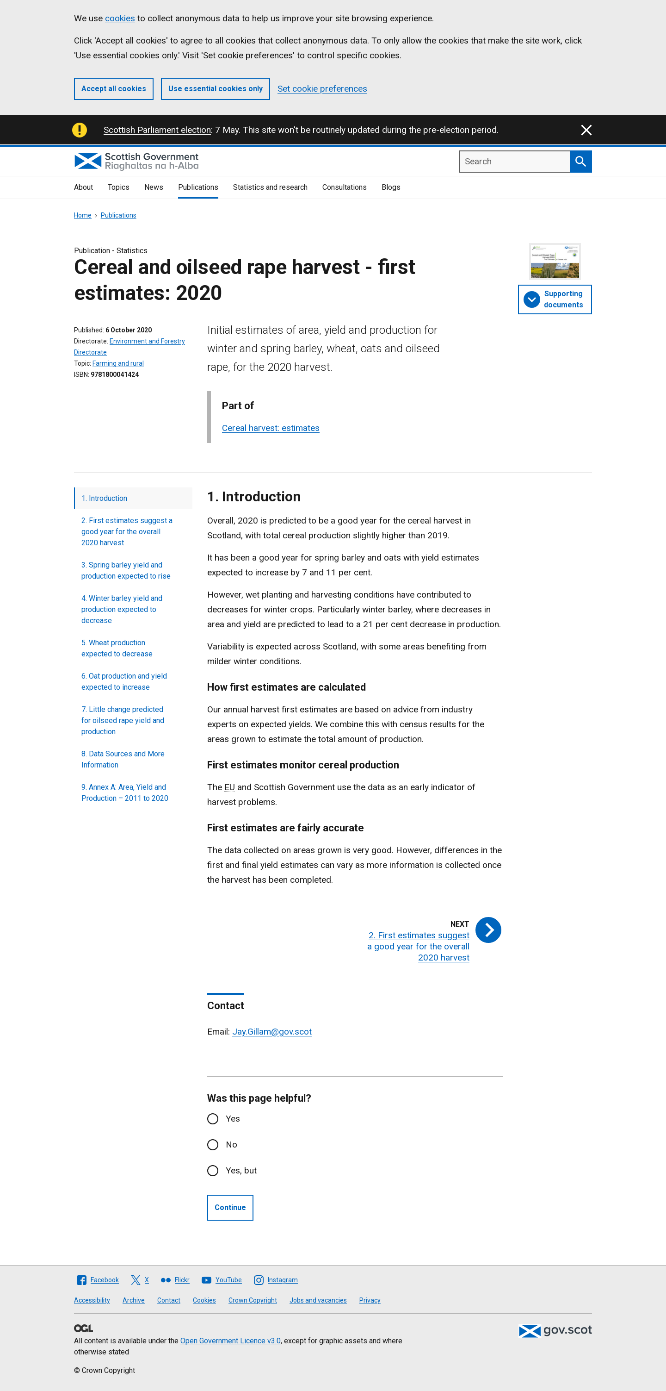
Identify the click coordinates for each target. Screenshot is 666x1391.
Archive (134, 1300)
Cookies (204, 1300)
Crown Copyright (252, 1300)
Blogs (391, 187)
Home (83, 215)
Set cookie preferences (322, 88)
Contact (168, 1300)
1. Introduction (104, 498)
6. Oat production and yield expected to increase (124, 682)
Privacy (370, 1300)
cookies (120, 18)
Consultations (344, 187)
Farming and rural (118, 363)
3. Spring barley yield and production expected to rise (126, 570)
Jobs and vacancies (318, 1300)
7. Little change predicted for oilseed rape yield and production (122, 720)
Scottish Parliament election (157, 130)
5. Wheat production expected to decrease (117, 648)
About (83, 187)
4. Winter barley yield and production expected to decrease (121, 609)
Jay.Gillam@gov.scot (272, 1031)
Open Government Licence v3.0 (230, 1340)
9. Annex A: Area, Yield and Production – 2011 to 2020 (124, 793)
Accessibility (92, 1300)
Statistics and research (270, 187)
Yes (233, 1118)
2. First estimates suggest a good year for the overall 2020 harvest (127, 531)
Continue (230, 1207)
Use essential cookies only (215, 88)
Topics (119, 187)
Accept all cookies (113, 88)
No (231, 1144)
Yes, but (241, 1170)
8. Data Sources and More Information (123, 759)
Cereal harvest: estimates (271, 428)
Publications (198, 187)
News (153, 187)
